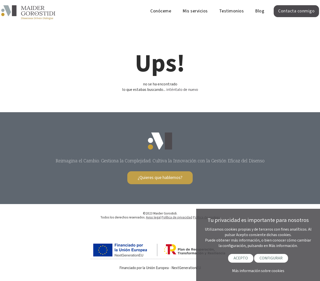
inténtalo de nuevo (182, 89)
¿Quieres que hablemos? (160, 178)
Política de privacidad (176, 217)
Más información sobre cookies (258, 271)
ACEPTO (241, 258)
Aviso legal (153, 217)
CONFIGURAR (271, 258)
